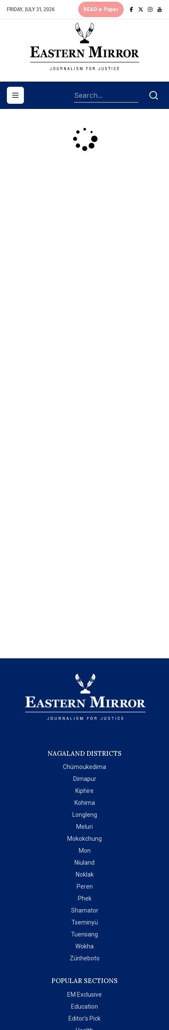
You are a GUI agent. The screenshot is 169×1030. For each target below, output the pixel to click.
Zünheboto (85, 958)
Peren (85, 886)
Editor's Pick (84, 1018)
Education (84, 1006)
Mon (85, 850)
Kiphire (84, 790)
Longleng (84, 814)
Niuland (84, 862)
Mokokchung (84, 838)
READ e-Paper (101, 9)
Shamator (84, 910)
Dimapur (84, 778)
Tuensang (84, 934)
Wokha (84, 946)
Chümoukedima (84, 766)
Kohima (84, 802)
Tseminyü (84, 922)
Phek (85, 898)
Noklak (85, 874)
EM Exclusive (84, 994)
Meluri (84, 826)
